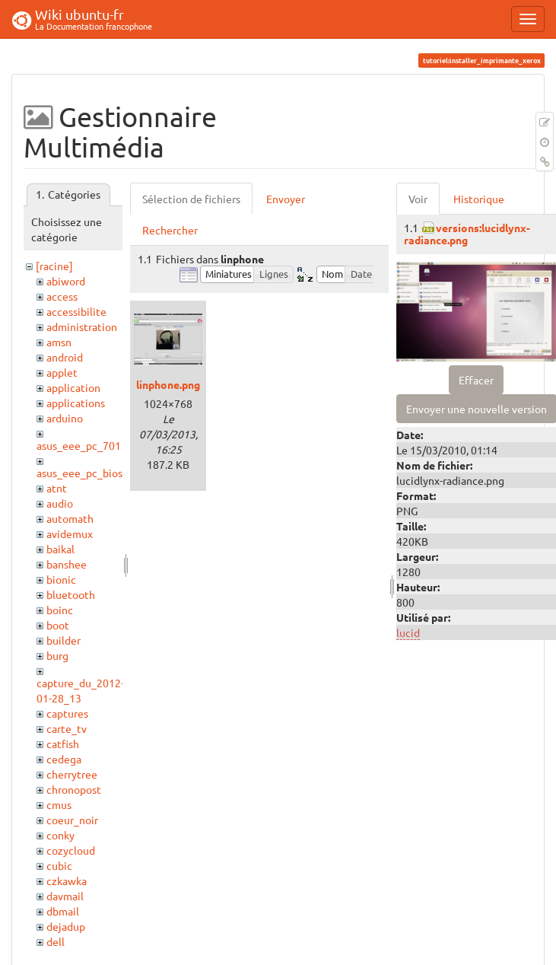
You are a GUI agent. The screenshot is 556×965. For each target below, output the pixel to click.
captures (67, 713)
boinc (59, 609)
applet (62, 372)
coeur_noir (72, 819)
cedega (63, 759)
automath (70, 518)
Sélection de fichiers (191, 198)
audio (59, 503)
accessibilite (76, 311)
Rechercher (170, 230)
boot (57, 625)
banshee (66, 564)
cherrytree (71, 774)
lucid (408, 632)
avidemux (69, 533)
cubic (59, 865)
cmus (58, 804)
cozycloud (70, 850)
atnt (56, 488)
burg (57, 655)
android (64, 357)
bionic (61, 579)
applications (75, 402)
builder (63, 640)
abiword (65, 281)
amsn (58, 342)
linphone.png (168, 384)
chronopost (73, 789)
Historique (478, 198)
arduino (64, 418)
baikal (60, 549)
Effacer (476, 380)
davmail (65, 896)
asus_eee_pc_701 (79, 445)
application (73, 387)
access (62, 296)
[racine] (54, 265)
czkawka (66, 880)
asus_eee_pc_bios (79, 472)
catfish (62, 743)
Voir (417, 198)
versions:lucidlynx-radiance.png (467, 233)
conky (60, 835)
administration (81, 326)
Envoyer (285, 198)
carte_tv (66, 728)
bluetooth (70, 594)
